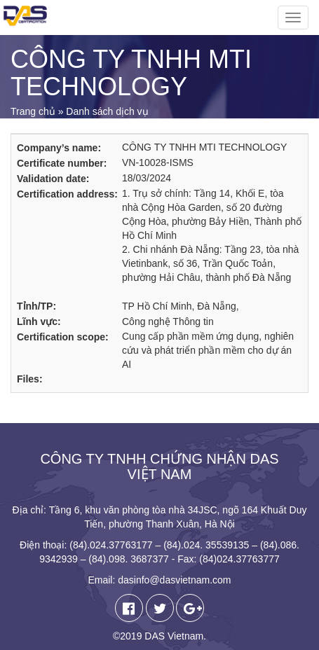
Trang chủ (33, 111)
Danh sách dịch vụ (107, 111)
